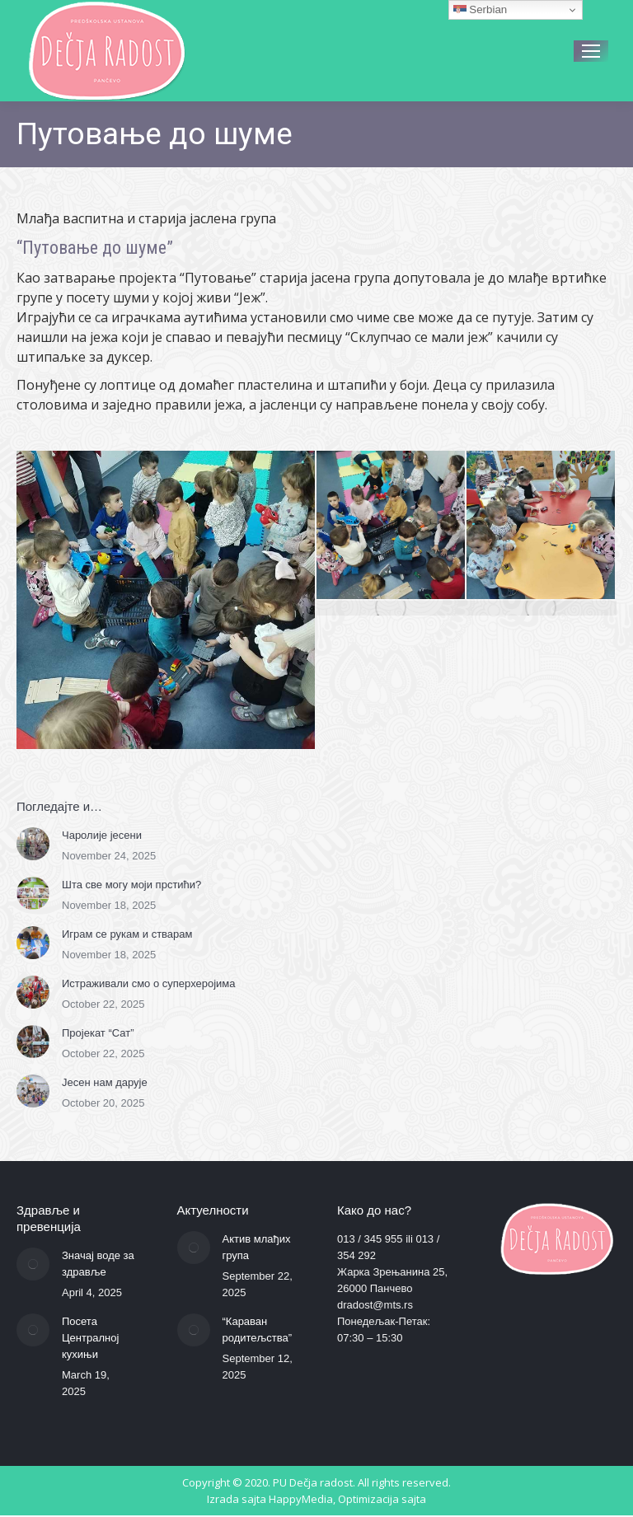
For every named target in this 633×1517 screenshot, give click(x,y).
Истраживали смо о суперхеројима (149, 983)
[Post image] (32, 843)
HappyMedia (301, 1498)
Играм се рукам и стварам (127, 934)
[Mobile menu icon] (591, 51)
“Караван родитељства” (258, 1329)
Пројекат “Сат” (98, 1033)
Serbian (480, 9)
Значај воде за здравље (98, 1263)
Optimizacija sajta (382, 1498)
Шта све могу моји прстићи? (131, 884)
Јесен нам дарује (105, 1082)
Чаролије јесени (102, 835)
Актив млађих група (257, 1247)
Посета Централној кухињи (90, 1337)
